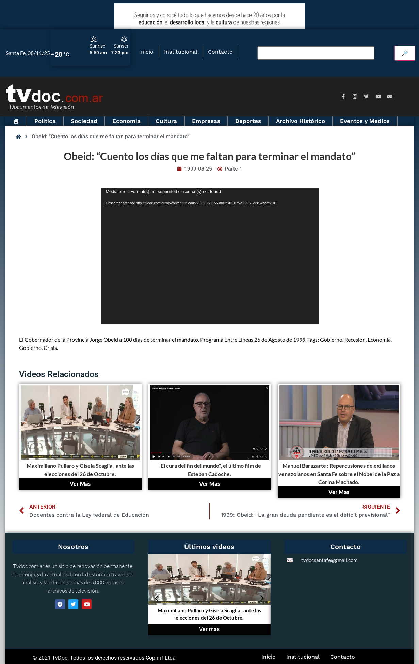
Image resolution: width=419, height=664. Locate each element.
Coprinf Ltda (161, 657)
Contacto (220, 52)
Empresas (206, 121)
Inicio (146, 52)
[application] (210, 256)
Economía (126, 121)
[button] (156, 598)
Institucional (180, 52)
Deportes (248, 121)
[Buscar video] (315, 53)
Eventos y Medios (365, 121)
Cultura (166, 121)
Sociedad (84, 121)
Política (45, 121)
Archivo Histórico (300, 121)
